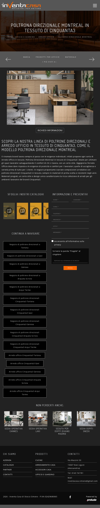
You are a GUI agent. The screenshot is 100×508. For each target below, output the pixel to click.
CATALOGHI (8, 468)
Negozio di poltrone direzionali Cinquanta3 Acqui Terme (24, 349)
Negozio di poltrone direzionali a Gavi (24, 257)
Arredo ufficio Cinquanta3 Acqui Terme (24, 396)
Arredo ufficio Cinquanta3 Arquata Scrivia (24, 385)
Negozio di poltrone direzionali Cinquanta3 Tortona (24, 303)
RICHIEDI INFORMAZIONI (50, 130)
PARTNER (7, 473)
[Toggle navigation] (94, 5)
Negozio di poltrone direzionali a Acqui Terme (24, 292)
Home (10, 37)
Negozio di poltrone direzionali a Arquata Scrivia (24, 280)
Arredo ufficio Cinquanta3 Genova (24, 375)
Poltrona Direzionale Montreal (75, 37)
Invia (70, 268)
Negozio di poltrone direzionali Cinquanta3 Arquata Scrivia (24, 337)
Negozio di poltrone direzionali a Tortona (24, 246)
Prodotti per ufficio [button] (48, 57)
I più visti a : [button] (49, 62)
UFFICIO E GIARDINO (44, 477)
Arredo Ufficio (46, 37)
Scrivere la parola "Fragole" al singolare (66, 253)
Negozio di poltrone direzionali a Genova (24, 269)
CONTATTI (7, 477)
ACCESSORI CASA (43, 473)
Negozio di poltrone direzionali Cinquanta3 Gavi (24, 314)
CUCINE (38, 463)
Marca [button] (26, 57)
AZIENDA (7, 463)
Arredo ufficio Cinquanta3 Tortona (24, 358)
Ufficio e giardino (25, 37)
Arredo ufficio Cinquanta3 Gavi (24, 367)
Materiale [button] (70, 57)
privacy (57, 244)
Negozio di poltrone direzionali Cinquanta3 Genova (24, 326)
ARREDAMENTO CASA (45, 468)
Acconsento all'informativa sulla (69, 243)
